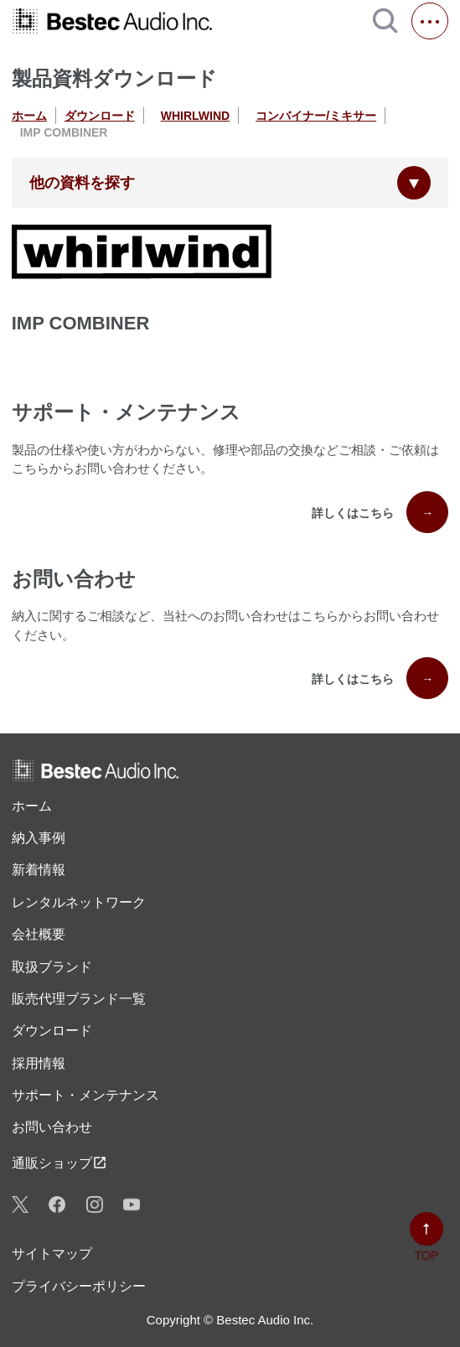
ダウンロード (100, 115)
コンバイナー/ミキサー (316, 115)
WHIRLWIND (195, 115)
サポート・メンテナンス (85, 1095)
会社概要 (38, 934)
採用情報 (38, 1063)
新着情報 (38, 870)
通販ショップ (59, 1162)
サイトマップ (52, 1253)
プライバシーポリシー (79, 1286)
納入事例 (38, 838)
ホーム (29, 115)
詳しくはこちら (380, 512)
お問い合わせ (52, 1127)
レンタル (79, 902)
